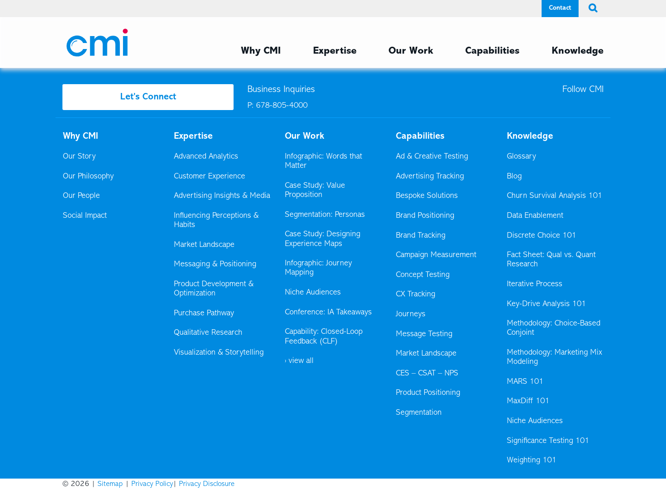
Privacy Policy (152, 484)
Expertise (193, 136)
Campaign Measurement (437, 255)
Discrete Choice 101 (541, 236)
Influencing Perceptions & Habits (216, 220)
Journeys (411, 314)
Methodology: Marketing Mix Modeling (554, 357)
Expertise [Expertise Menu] (335, 51)
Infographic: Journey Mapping (318, 268)
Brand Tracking (420, 236)
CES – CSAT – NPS (427, 373)
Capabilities (420, 136)
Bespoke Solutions (427, 196)
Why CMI (80, 136)
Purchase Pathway (204, 313)
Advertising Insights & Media (222, 196)
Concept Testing (423, 275)
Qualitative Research (208, 333)
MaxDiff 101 (528, 401)
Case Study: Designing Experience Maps (322, 239)
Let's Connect (148, 97)
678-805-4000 (282, 106)
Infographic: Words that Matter (323, 161)
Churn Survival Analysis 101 (554, 196)
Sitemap (110, 484)
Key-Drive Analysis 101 (546, 304)
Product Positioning (429, 393)
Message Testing (424, 334)
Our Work (410, 51)
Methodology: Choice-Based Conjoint (553, 328)
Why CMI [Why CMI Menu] (261, 51)
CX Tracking (416, 294)
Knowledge (530, 136)
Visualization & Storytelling (219, 353)
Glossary (521, 156)
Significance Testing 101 (548, 441)
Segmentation (419, 413)
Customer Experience (209, 176)
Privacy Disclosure (206, 484)
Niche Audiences (313, 292)
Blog (514, 176)
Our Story (79, 156)
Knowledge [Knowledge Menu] (578, 51)
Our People (81, 196)
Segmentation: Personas (325, 215)
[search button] (591, 8)
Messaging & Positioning (215, 264)
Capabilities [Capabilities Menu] (492, 51)
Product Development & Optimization (213, 289)
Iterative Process (534, 284)
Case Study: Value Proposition (315, 190)
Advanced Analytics (206, 156)
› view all (299, 361)
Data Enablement (535, 216)
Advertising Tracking (430, 176)
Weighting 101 (531, 460)
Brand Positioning (425, 216)
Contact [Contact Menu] (560, 8)
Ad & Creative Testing (432, 156)
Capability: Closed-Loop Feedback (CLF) (324, 336)
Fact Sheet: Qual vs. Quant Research (551, 260)
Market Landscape (204, 245)
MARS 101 (525, 382)
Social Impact (85, 216)
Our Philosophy (88, 176)
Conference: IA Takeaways (328, 312)
